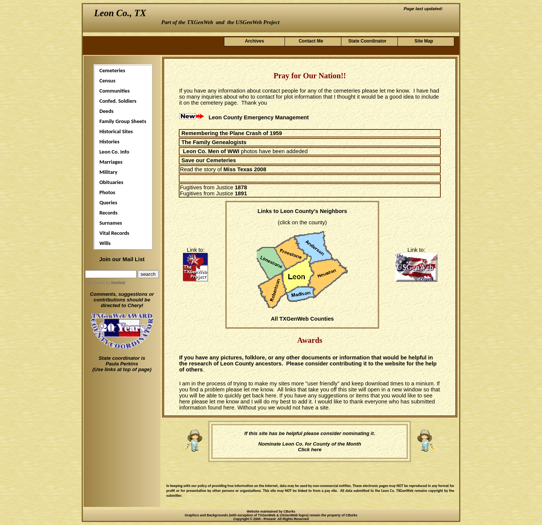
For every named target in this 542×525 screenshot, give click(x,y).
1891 (241, 193)
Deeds (106, 111)
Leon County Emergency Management (259, 117)
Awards (309, 340)
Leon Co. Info (114, 151)
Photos (107, 192)
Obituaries (111, 182)
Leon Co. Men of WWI (211, 151)
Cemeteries (112, 70)
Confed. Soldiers (117, 100)
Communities (114, 90)
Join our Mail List (122, 259)
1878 (241, 187)
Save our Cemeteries (208, 160)
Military (108, 172)
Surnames (110, 222)
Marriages (110, 161)
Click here (309, 449)
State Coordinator (367, 41)
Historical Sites (116, 131)
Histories (109, 141)
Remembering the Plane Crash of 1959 (231, 133)
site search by (105, 283)
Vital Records (114, 233)
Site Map (423, 41)
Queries (108, 202)
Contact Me (311, 41)
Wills (105, 243)
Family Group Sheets (122, 121)
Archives (254, 41)
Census (107, 80)
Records (108, 212)
